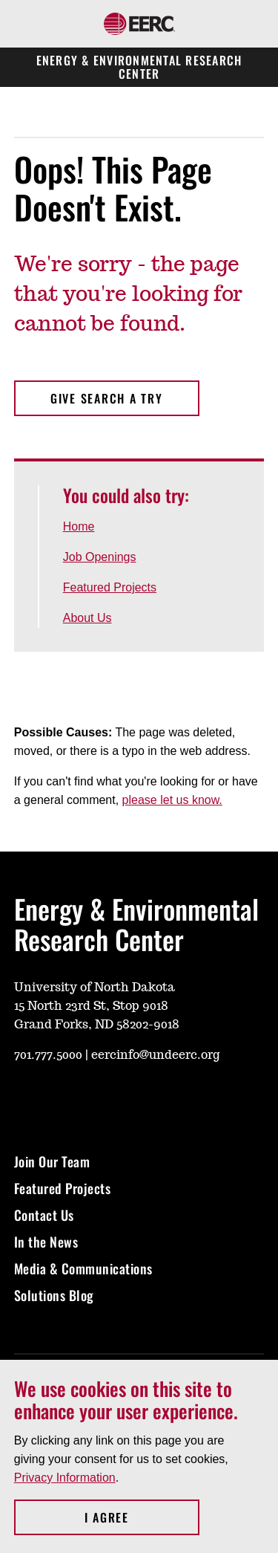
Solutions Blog (54, 1295)
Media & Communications (83, 1268)
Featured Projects (109, 587)
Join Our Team (52, 1161)
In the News (48, 1241)
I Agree (142, 1517)
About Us (87, 618)
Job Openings (99, 557)
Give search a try (106, 398)
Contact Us (44, 1215)
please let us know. (172, 800)
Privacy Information (65, 1477)
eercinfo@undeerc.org (155, 1055)
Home (79, 526)
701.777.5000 (48, 1055)
